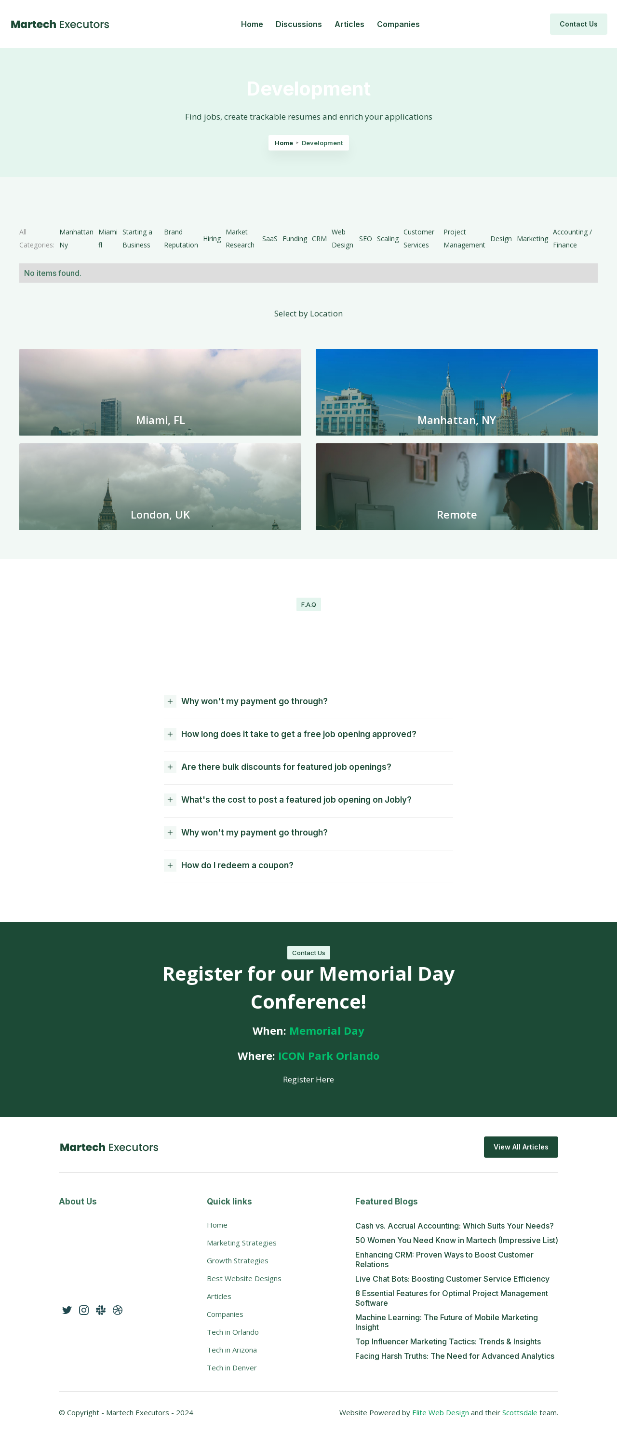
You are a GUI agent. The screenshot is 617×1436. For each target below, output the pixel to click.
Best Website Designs (244, 1278)
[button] (308, 702)
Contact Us (579, 24)
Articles (349, 24)
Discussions (299, 24)
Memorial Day (326, 1030)
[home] (60, 24)
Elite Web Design (440, 1412)
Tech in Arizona (232, 1349)
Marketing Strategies (242, 1242)
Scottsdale (520, 1412)
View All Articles (521, 1147)
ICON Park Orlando (328, 1055)
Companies (398, 24)
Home (252, 24)
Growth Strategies (237, 1260)
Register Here (308, 1079)
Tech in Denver (232, 1367)
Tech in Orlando (233, 1332)
